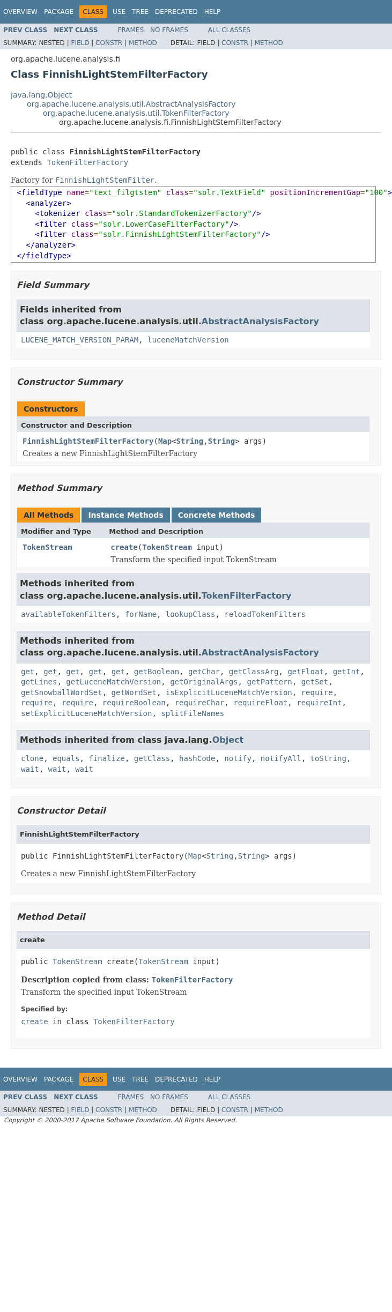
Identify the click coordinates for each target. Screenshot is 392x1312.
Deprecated (176, 12)
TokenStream (47, 547)
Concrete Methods (216, 515)
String (190, 441)
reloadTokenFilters (265, 614)
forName (141, 614)
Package (58, 12)
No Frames (169, 30)
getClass (152, 758)
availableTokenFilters (68, 614)
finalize (106, 758)
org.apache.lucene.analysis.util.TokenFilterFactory (136, 113)
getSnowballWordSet (61, 692)
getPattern (269, 681)
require (317, 692)
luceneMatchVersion (188, 340)
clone (32, 758)
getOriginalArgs (204, 681)
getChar (204, 671)
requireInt (319, 702)
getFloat (305, 671)
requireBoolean (134, 702)
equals (66, 758)
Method (143, 43)
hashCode (197, 758)
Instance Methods (125, 515)
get (27, 671)
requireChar (200, 702)
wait (30, 769)
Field (80, 43)
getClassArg (254, 671)
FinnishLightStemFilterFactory (88, 441)
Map (165, 441)
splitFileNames (192, 713)
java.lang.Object (41, 95)
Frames (131, 30)
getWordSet (134, 692)
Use (119, 12)
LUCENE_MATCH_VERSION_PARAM (79, 340)
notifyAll (281, 758)
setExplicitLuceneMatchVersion (86, 713)
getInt (346, 671)
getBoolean (156, 671)
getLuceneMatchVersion (113, 681)
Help (212, 12)
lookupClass (191, 614)
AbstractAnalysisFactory (260, 321)
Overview (20, 12)
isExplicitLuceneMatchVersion (229, 692)
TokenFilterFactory (87, 162)
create (124, 547)
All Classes (229, 30)
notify (238, 758)
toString (328, 758)
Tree (140, 12)
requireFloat (260, 702)
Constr (108, 43)
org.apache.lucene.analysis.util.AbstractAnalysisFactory (131, 104)
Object (228, 740)
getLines (39, 681)
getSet (315, 681)
